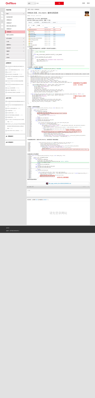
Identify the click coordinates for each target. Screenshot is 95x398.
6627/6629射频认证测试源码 (13, 115)
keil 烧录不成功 (10, 112)
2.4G (15, 41)
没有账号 (45, 241)
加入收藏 (29, 228)
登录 (88, 3)
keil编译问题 (9, 110)
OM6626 (37, 9)
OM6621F (9, 28)
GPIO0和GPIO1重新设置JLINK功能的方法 (15, 66)
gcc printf (9, 72)
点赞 (32, 228)
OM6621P (9, 23)
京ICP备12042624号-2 (14, 272)
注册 (83, 3)
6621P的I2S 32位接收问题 (12, 74)
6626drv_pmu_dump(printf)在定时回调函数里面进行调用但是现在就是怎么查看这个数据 (16, 126)
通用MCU (15, 44)
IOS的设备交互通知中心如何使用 (13, 92)
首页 (29, 9)
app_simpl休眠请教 (11, 87)
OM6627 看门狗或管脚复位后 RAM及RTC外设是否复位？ (15, 77)
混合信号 (15, 47)
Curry (28, 15)
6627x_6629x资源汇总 (12, 108)
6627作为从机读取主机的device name (15, 84)
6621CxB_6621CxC (11, 26)
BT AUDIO (15, 38)
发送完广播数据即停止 (11, 90)
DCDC (8, 57)
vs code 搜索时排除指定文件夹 (13, 69)
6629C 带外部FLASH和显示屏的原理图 (15, 81)
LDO (8, 54)
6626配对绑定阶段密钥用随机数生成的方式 (16, 101)
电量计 (15, 51)
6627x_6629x (10, 34)
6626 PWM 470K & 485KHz (13, 130)
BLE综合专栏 (10, 17)
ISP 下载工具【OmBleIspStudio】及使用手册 (15, 120)
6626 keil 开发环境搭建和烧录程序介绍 (15, 104)
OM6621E (9, 20)
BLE (32, 9)
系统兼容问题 (10, 117)
